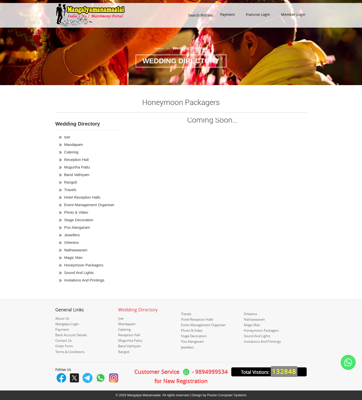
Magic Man (73, 257)
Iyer (67, 137)
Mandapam (73, 144)
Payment (62, 329)
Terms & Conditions (69, 352)
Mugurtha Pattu (77, 167)
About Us (62, 318)
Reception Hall (76, 159)
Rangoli (70, 182)
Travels (70, 190)
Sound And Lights (79, 272)
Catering (71, 152)
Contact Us (63, 340)
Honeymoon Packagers (83, 265)
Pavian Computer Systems (226, 395)
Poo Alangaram (77, 227)
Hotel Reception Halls (82, 197)
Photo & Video (76, 212)
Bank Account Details (71, 335)
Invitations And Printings (84, 280)
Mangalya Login (67, 324)
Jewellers (72, 235)
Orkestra (71, 242)
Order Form (64, 346)
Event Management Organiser (89, 205)
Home (159, 48)
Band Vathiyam (76, 175)
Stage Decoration (78, 220)
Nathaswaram (75, 250)
